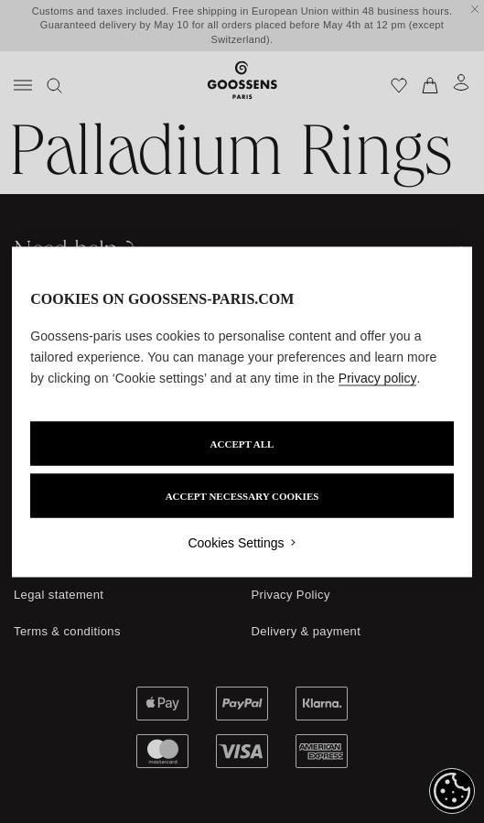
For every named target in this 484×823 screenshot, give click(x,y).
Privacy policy (378, 377)
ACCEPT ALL (242, 443)
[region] (242, 411)
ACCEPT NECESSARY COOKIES (242, 495)
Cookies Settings (236, 542)
